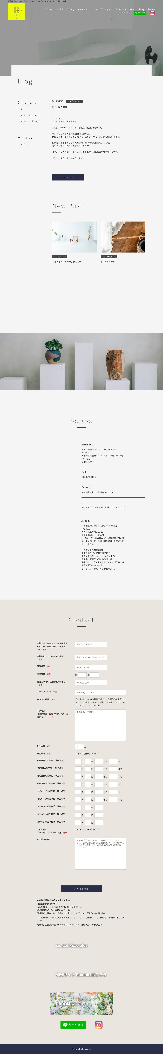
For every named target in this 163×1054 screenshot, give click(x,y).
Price (94, 9)
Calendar (83, 9)
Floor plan (106, 9)
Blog (141, 9)
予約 (79, 753)
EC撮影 (118, 699)
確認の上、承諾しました (88, 829)
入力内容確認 (81, 888)
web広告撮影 (98, 702)
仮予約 (87, 753)
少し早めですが (108, 261)
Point (60, 9)
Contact (125, 12)
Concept (49, 9)
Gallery (70, 9)
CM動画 (80, 699)
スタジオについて (30, 115)
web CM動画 (92, 699)
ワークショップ (84, 705)
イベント (121, 702)
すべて (24, 109)
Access (151, 9)
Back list (68, 177)
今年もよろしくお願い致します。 (67, 261)
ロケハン (96, 753)
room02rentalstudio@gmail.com (97, 492)
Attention (121, 9)
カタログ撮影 (107, 699)
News (132, 9)
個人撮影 (110, 702)
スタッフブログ (29, 121)
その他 (97, 705)
